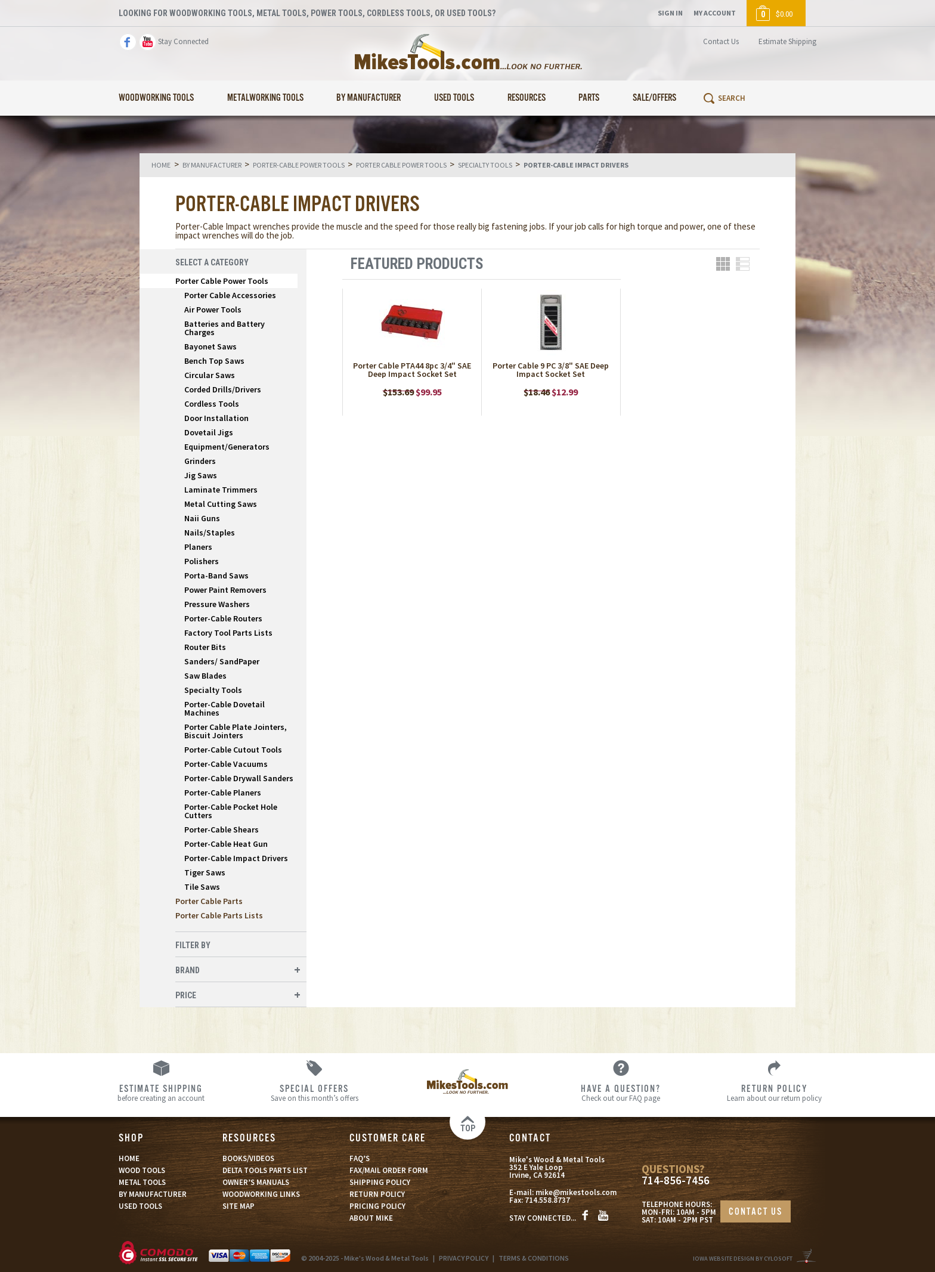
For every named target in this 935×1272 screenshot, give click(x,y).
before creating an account (161, 1092)
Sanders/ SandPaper (221, 661)
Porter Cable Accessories (230, 295)
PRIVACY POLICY (463, 1258)
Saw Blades (205, 675)
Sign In (670, 12)
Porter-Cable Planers (222, 792)
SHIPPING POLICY (379, 1182)
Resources (526, 98)
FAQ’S (359, 1158)
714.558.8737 (547, 1200)
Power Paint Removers (225, 589)
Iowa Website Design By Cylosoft (742, 1258)
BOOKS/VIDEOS (248, 1158)
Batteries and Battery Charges (224, 328)
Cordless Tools (211, 403)
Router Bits (205, 647)
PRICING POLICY (377, 1206)
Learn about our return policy (774, 1092)
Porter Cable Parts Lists (219, 915)
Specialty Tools (213, 690)
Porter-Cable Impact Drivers (236, 858)
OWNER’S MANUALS (255, 1182)
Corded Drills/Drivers (222, 389)
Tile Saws (202, 886)
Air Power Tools (213, 309)
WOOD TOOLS (142, 1170)
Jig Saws (200, 475)
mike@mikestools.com (576, 1192)
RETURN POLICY (377, 1194)
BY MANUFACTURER (153, 1194)
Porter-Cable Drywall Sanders (238, 778)
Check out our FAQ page (621, 1092)
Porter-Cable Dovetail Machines (224, 708)
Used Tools (454, 98)
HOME (129, 1158)
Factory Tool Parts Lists (228, 632)
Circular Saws (209, 375)
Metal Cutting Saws (220, 504)
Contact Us (721, 41)
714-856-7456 (676, 1180)
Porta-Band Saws (216, 575)
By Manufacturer (368, 98)
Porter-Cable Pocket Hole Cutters (230, 811)
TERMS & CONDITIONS (534, 1258)
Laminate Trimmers (221, 489)
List (742, 264)
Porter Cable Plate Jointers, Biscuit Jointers (235, 731)
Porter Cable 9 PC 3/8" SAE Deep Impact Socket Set (551, 369)
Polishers (201, 561)
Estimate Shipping (787, 41)
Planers (198, 546)
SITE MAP (238, 1206)
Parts (588, 98)
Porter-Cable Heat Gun (226, 843)
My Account (714, 12)
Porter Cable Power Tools (221, 281)
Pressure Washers (217, 604)
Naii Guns (202, 518)
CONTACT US (755, 1212)
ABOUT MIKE (371, 1218)
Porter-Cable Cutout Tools (233, 749)
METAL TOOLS (142, 1182)
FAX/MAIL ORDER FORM (388, 1170)
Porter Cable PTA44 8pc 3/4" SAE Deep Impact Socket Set (412, 369)
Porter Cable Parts (209, 901)
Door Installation (216, 418)
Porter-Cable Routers (223, 618)
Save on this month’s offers (314, 1092)
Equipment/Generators (227, 446)
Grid (723, 264)
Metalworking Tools (265, 98)
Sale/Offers (654, 98)
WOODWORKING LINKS (261, 1194)
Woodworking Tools (156, 98)
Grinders (200, 461)
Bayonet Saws (210, 346)
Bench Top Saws (214, 360)
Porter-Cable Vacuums (226, 764)
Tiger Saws (204, 872)
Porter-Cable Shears (221, 829)
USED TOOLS (140, 1206)
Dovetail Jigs (208, 432)
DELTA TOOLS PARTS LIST (265, 1170)
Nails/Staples (209, 532)
